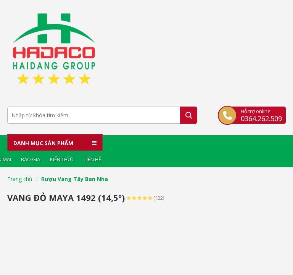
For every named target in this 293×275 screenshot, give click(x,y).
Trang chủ (19, 179)
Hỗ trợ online (261, 115)
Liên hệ (92, 159)
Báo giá (30, 159)
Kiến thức (62, 159)
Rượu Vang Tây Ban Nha (74, 179)
